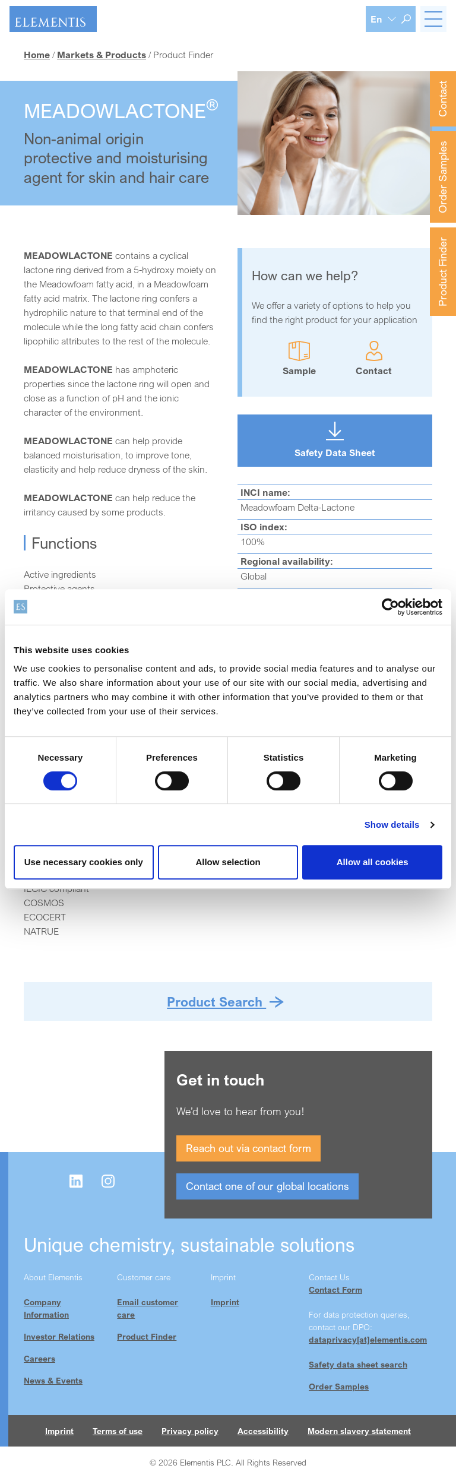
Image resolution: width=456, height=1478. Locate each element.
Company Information (46, 1308)
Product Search (216, 1001)
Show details (392, 824)
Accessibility (263, 1431)
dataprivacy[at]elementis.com (368, 1339)
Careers (39, 1358)
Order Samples (442, 177)
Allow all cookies (372, 862)
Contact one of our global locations (267, 1185)
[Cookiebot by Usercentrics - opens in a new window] (390, 607)
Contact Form (335, 1289)
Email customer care (147, 1308)
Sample (299, 370)
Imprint (225, 1302)
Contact (442, 99)
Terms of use (117, 1431)
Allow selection (227, 862)
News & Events (53, 1380)
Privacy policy (190, 1431)
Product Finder (442, 271)
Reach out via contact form (248, 1147)
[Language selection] (383, 19)
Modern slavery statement (359, 1431)
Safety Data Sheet (334, 452)
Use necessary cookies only (83, 862)
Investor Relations (59, 1336)
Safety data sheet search (358, 1364)
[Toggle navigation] (433, 19)
